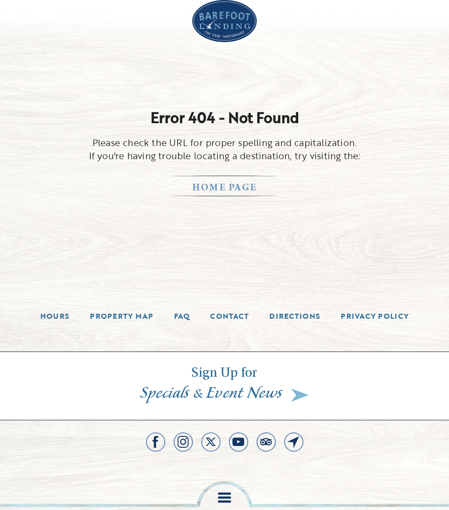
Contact (229, 316)
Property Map (121, 316)
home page (224, 188)
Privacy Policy (375, 316)
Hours (54, 316)
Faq (182, 316)
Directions (294, 316)
